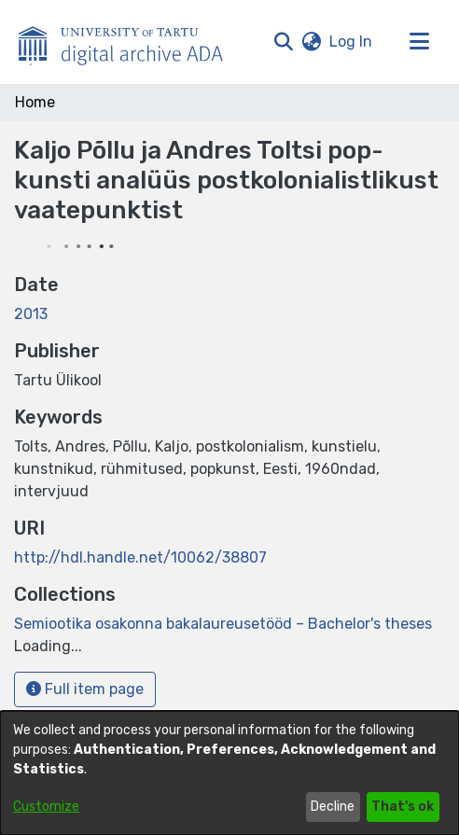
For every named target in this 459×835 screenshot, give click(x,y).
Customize (46, 806)
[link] (223, 624)
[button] (283, 42)
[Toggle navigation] (419, 42)
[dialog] (229, 773)
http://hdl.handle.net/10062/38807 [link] (140, 557)
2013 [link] (31, 314)
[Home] (130, 42)
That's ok (402, 806)
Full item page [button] (85, 689)
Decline (333, 806)
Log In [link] (351, 41)
